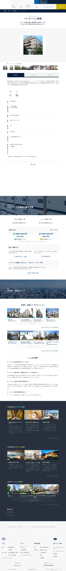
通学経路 (19, 130)
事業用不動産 (37, 523)
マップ (24, 216)
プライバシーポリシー (31, 565)
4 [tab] (33, 300)
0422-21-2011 (20, 214)
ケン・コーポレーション (58, 531)
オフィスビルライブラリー (26, 535)
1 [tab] (30, 300)
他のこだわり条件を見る (52, 416)
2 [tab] (31, 300)
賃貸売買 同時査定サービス (28, 345)
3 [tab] (32, 300)
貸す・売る (4, 532)
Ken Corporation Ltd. (5, 4)
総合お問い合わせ (20, 565)
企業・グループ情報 (58, 523)
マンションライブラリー (49, 6)
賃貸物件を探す (10, 491)
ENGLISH (41, 1)
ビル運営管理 (23, 530)
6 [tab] (35, 300)
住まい (3, 523)
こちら (30, 372)
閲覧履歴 (52, 2)
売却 (41, 535)
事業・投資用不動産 (24, 532)
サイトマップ (47, 565)
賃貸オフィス (23, 527)
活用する (28, 5)
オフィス (22, 523)
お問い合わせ (61, 6)
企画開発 (42, 538)
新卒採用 (55, 533)
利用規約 (40, 565)
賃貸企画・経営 (43, 530)
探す (13, 5)
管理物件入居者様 (43, 2)
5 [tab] (34, 300)
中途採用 (55, 536)
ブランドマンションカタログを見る (50, 484)
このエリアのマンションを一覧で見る (49, 304)
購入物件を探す (10, 494)
